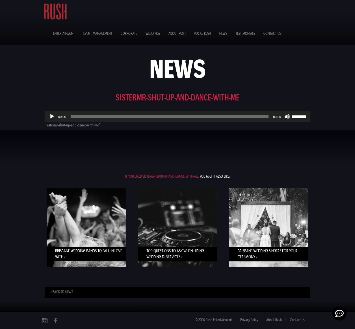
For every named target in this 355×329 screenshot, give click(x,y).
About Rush (176, 34)
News (223, 34)
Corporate (129, 34)
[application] (177, 116)
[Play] (52, 116)
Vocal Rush (202, 34)
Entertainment (64, 34)
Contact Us (272, 34)
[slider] (170, 116)
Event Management (97, 34)
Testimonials (245, 34)
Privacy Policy (249, 320)
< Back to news (61, 292)
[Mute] (287, 116)
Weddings (153, 34)
